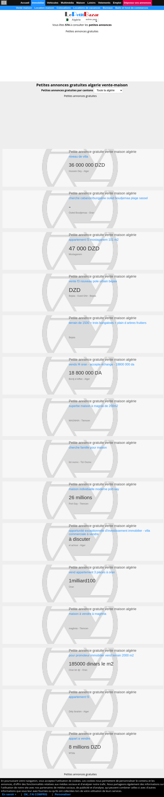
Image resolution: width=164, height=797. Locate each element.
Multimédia (67, 2)
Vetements (104, 2)
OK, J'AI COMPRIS (35, 794)
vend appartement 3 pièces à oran (92, 553)
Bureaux (108, 7)
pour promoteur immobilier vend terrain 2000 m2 (101, 632)
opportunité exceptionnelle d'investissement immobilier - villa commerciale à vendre (109, 515)
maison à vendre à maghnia (87, 593)
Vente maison (24, 7)
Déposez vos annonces (137, 2)
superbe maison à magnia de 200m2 (93, 394)
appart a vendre (79, 712)
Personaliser (63, 794)
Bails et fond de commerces (131, 7)
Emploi (117, 2)
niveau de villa (78, 156)
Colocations (64, 7)
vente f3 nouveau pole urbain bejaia (93, 275)
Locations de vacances (86, 7)
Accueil (24, 2)
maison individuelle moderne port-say (94, 474)
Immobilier (38, 2)
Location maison (44, 7)
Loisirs (91, 2)
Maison (80, 2)
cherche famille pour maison (88, 434)
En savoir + (9, 794)
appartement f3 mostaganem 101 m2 (93, 236)
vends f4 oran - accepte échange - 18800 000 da (101, 355)
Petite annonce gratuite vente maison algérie (102, 152)
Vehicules (52, 2)
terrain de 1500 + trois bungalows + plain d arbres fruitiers (107, 315)
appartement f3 (79, 672)
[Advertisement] (82, 55)
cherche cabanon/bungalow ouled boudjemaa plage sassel (108, 196)
